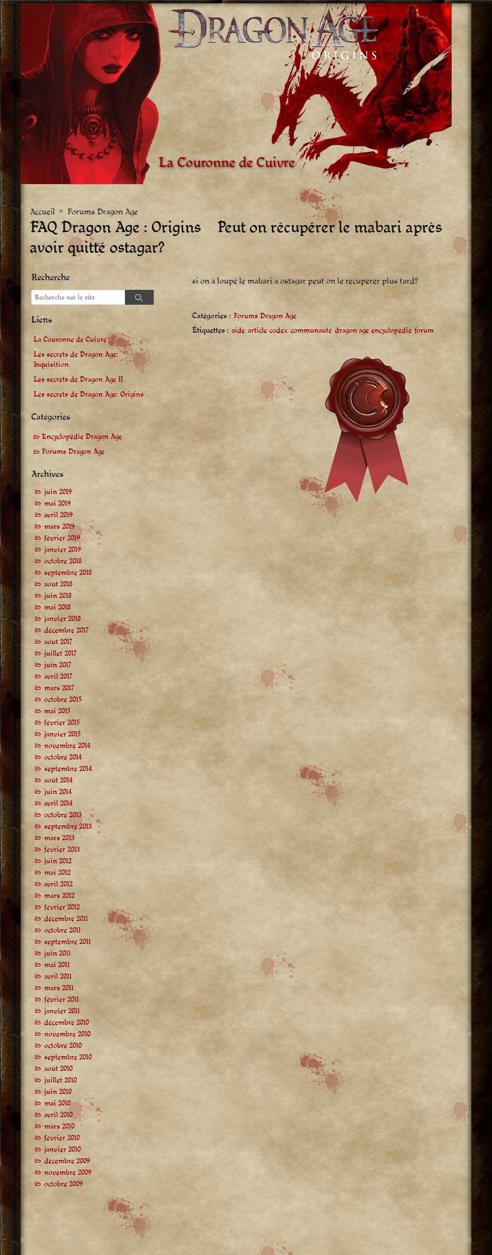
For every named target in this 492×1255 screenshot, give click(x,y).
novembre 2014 (67, 746)
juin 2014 (58, 792)
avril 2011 (58, 976)
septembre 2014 (68, 769)
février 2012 (62, 907)
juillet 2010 (60, 1080)
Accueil (42, 211)
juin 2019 (58, 492)
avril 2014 (58, 803)
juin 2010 (58, 1092)
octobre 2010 (63, 1046)
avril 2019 (58, 515)
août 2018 (58, 584)
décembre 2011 (66, 919)
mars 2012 (59, 896)
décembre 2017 (66, 630)
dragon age (352, 331)
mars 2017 (59, 688)
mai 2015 (57, 711)
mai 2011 (57, 965)
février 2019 (62, 538)
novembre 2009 (67, 1172)
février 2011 (61, 999)
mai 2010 (57, 1103)
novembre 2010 (67, 1034)
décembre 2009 (67, 1161)
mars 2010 (59, 1126)
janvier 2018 (62, 619)
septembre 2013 (68, 826)
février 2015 (62, 723)
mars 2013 (59, 838)
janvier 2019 (62, 550)
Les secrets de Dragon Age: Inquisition (76, 359)
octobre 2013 (63, 815)
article (257, 331)
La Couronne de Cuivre (70, 339)
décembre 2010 (66, 1023)
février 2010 (62, 1138)
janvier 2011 (62, 1011)
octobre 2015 (63, 700)
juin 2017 (58, 665)
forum (424, 331)
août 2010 (58, 1069)
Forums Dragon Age (102, 211)
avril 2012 (58, 884)
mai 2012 (57, 873)
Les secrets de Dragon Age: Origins (89, 394)
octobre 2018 (63, 561)
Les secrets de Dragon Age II (78, 379)
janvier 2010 (62, 1149)
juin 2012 (58, 861)
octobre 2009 (63, 1184)
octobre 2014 (63, 757)
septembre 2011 (67, 942)
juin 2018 (58, 596)
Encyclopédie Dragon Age (82, 437)
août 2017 (58, 642)
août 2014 (58, 780)
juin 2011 (57, 953)
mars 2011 (59, 988)
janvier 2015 (62, 734)
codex (279, 331)
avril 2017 (58, 676)
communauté (311, 331)
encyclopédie (391, 331)
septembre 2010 (68, 1057)
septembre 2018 (68, 573)
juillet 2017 (60, 653)
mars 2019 (59, 526)
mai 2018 (57, 607)
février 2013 (62, 849)
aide (238, 331)
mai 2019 (57, 503)
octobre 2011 (62, 930)
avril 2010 (58, 1115)
